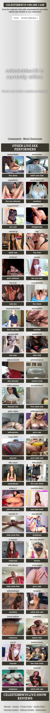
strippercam (37, 227)
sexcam (13, 663)
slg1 (37, 231)
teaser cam (37, 638)
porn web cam (37, 458)
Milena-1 (13, 488)
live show (13, 175)
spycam (12, 458)
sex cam (13, 227)
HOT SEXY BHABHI (37, 540)
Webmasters (41, 710)
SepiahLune (13, 180)
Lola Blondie (37, 514)
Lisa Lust (12, 283)
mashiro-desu (37, 488)
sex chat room (37, 509)
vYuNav (37, 257)
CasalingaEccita (37, 180)
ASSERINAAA (37, 154)
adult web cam (37, 612)
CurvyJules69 (37, 283)
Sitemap (7, 706)
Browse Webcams (29, 18)
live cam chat (13, 330)
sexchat (36, 330)
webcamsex (13, 432)
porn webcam (13, 278)
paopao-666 (13, 334)
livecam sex (13, 407)
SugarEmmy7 (13, 206)
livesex (37, 561)
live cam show (37, 484)
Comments (14, 138)
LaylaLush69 (37, 334)
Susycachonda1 (13, 308)
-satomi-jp (13, 231)
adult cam (13, 252)
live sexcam (13, 381)
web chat (37, 355)
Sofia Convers (13, 385)
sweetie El (13, 514)
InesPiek (37, 591)
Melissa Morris (37, 437)
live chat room (37, 663)
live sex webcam (13, 201)
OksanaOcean (37, 206)
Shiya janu (12, 668)
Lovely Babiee (13, 617)
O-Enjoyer (13, 540)
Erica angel (37, 565)
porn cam (37, 432)
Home (16, 18)
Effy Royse (13, 463)
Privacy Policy (26, 706)
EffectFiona (13, 565)
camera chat (37, 381)
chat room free (13, 535)
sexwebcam (13, 484)
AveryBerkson (37, 385)
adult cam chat (36, 175)
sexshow (37, 201)
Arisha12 (13, 257)
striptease (37, 535)
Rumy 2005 (13, 437)
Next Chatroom (32, 138)
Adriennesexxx (37, 360)
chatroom (13, 561)
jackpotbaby (13, 154)
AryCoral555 (37, 308)
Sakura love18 (13, 360)
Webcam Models (27, 710)
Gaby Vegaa (13, 411)
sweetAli (37, 668)
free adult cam (37, 407)
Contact (15, 706)
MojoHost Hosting (11, 710)
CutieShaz (37, 617)
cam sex (13, 304)
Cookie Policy (39, 706)
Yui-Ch (13, 642)
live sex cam (37, 278)
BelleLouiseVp (37, 642)
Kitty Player (37, 463)
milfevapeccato (37, 411)
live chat (37, 252)
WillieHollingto (13, 591)
